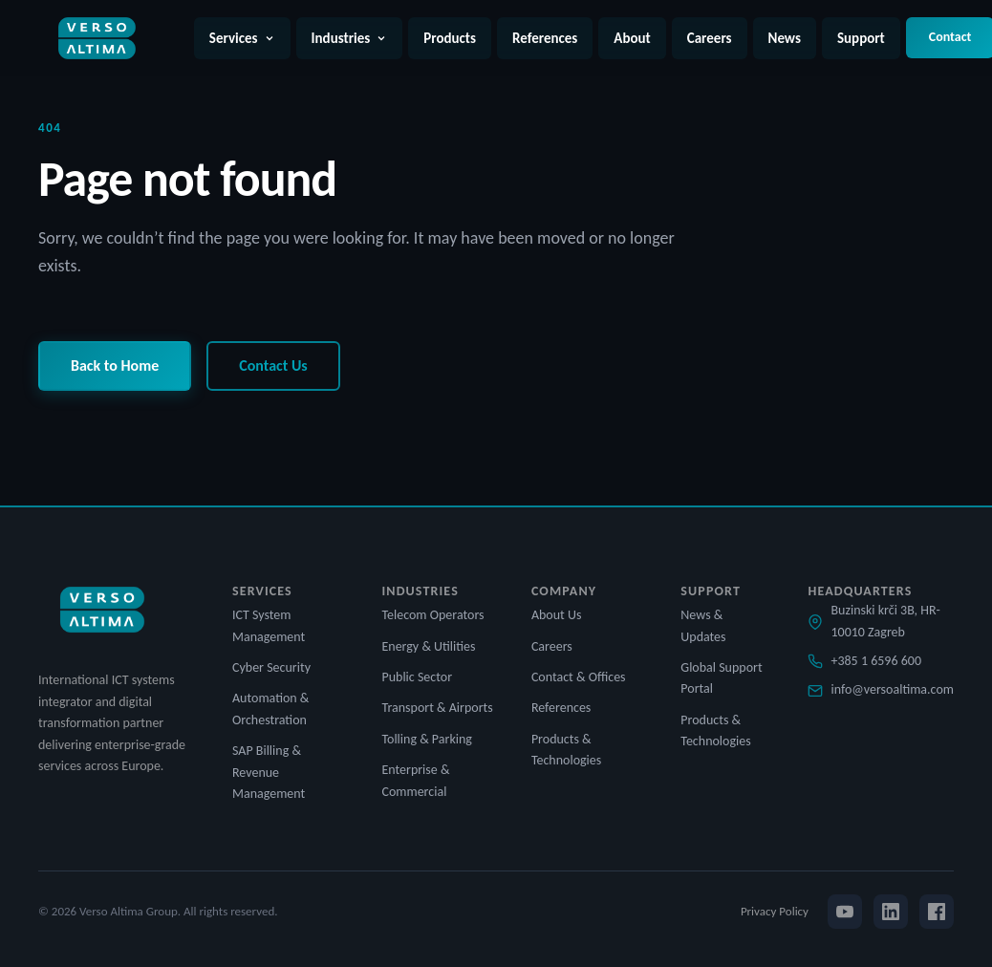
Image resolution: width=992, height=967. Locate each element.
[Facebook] (936, 911)
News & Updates (702, 625)
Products (449, 38)
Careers (709, 38)
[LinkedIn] (890, 911)
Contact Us (273, 365)
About (632, 38)
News (784, 38)
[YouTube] (845, 911)
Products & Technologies (566, 749)
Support (861, 38)
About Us (556, 615)
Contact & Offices (578, 677)
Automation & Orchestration (270, 708)
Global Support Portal (721, 678)
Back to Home (115, 365)
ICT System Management (268, 625)
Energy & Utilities (428, 646)
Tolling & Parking (426, 739)
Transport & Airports (436, 707)
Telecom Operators (432, 615)
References (544, 38)
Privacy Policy (775, 911)
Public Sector (416, 677)
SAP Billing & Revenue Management (268, 772)
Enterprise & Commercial (415, 780)
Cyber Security (271, 667)
